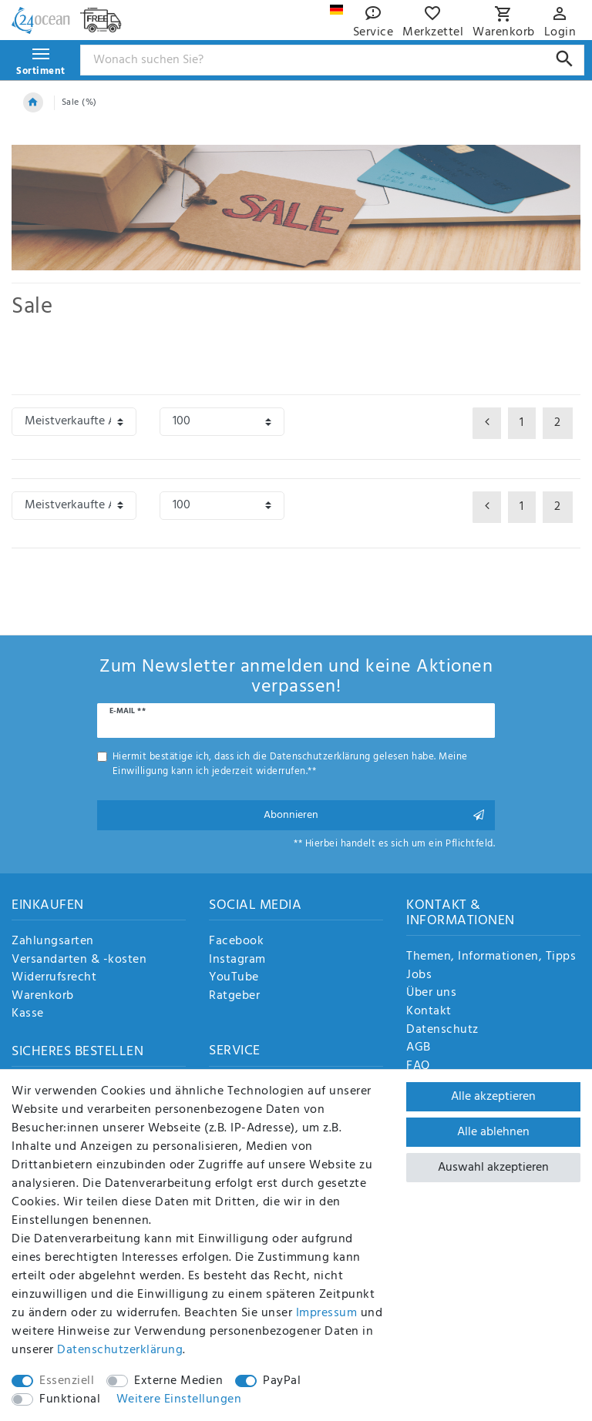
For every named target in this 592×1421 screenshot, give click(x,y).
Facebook (236, 942)
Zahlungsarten (53, 942)
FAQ (418, 1067)
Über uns (431, 993)
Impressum (327, 1313)
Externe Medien (178, 1381)
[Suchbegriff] (332, 60)
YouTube (234, 978)
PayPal (282, 1381)
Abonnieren (374, 815)
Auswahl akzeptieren (493, 1168)
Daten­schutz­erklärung (120, 1350)
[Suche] (565, 58)
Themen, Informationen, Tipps (491, 957)
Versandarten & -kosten (79, 960)
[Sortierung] (74, 421)
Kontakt (429, 1012)
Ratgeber (234, 997)
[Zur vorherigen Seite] (487, 423)
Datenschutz (442, 1030)
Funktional (69, 1399)
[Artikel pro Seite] (222, 421)
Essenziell (66, 1381)
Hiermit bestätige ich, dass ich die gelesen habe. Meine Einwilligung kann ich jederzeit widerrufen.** (290, 764)
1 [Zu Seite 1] (522, 423)
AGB (418, 1048)
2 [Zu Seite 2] (557, 423)
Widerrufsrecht (54, 978)
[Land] (336, 9)
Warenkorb (43, 997)
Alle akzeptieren (493, 1097)
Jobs (419, 976)
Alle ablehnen (493, 1132)
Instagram (237, 960)
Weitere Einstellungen (179, 1399)
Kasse (28, 1014)
